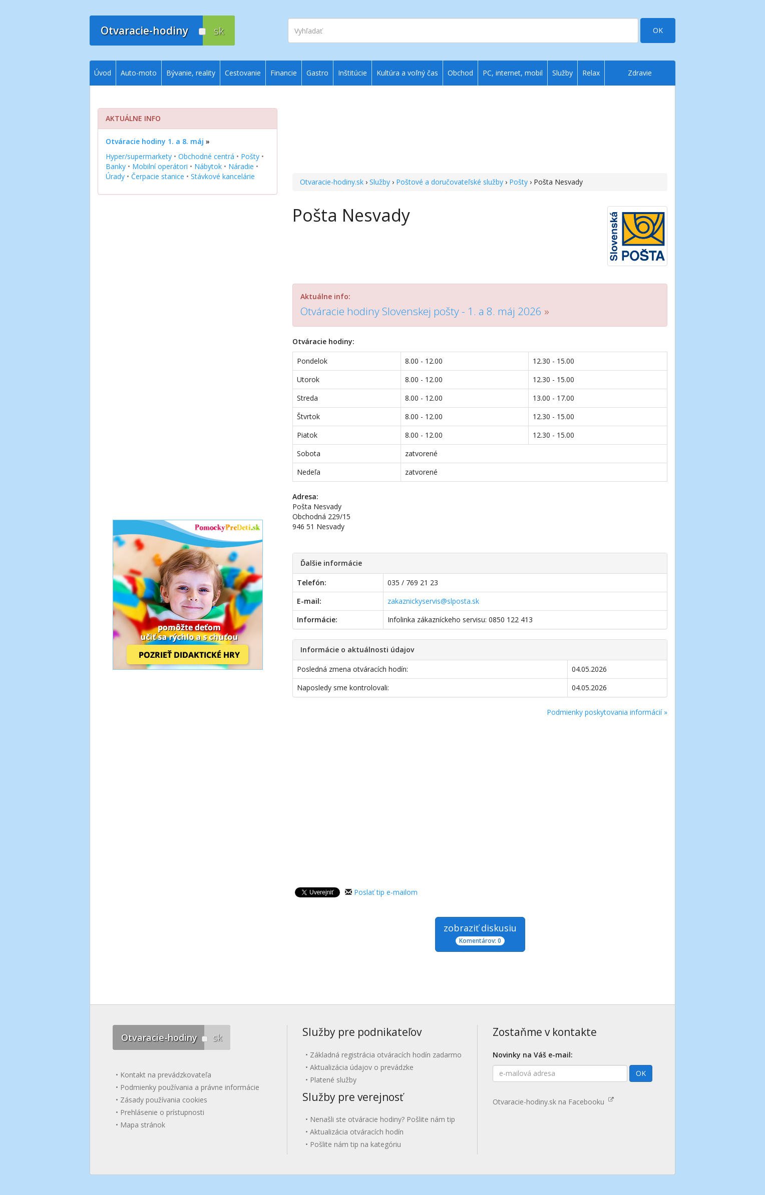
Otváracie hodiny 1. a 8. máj (155, 141)
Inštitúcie (352, 73)
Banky (116, 166)
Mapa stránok (142, 1124)
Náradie (241, 166)
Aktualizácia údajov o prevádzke (362, 1067)
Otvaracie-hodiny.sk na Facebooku (553, 1101)
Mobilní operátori (160, 166)
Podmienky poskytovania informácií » (607, 712)
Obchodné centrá (206, 156)
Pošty (518, 182)
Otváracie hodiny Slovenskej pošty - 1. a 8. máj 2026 (421, 311)
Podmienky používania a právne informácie (189, 1087)
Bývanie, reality (190, 73)
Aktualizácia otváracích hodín (357, 1131)
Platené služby (333, 1079)
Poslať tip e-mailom (386, 892)
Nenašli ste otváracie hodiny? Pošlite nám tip (382, 1119)
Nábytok (208, 166)
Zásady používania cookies (163, 1099)
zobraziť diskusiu (480, 933)
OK (658, 30)
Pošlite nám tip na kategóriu (355, 1144)
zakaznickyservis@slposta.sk (433, 601)
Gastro (317, 73)
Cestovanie (243, 73)
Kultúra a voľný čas (407, 73)
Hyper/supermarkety (139, 156)
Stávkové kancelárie (223, 176)
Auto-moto (139, 73)
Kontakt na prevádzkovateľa (165, 1074)
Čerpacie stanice (157, 176)
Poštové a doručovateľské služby (449, 182)
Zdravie (640, 73)
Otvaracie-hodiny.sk (331, 182)
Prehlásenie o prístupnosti (162, 1112)
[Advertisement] (479, 130)
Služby (379, 182)
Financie (283, 73)
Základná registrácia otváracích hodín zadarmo (386, 1054)
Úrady (115, 176)
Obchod (460, 73)
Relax (591, 73)
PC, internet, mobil (513, 73)
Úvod (102, 73)
